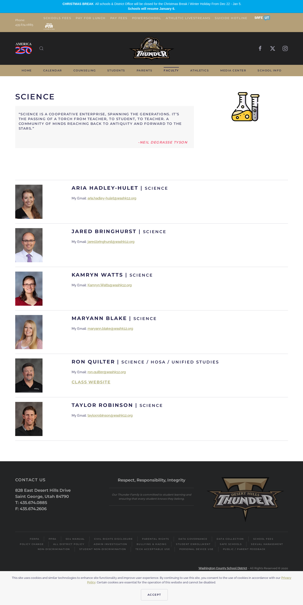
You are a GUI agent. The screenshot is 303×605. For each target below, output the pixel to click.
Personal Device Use (196, 549)
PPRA (52, 538)
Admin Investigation (110, 544)
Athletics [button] (199, 70)
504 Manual (75, 538)
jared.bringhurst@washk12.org (111, 242)
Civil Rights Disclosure (113, 538)
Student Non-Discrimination (102, 549)
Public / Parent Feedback (244, 549)
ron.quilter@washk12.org (107, 372)
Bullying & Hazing (152, 544)
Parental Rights (155, 538)
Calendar (52, 70)
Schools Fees (57, 18)
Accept (154, 594)
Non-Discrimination (54, 549)
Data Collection (230, 538)
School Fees (263, 538)
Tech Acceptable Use (152, 549)
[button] (262, 18)
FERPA (34, 538)
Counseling (84, 70)
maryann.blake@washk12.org (110, 329)
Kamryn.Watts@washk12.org (110, 285)
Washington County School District (222, 568)
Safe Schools (231, 544)
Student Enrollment (193, 544)
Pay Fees (119, 18)
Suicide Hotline (231, 18)
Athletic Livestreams (188, 18)
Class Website (91, 382)
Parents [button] (145, 70)
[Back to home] (151, 48)
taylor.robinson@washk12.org (110, 415)
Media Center (233, 70)
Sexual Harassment (267, 544)
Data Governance (193, 538)
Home (27, 70)
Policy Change (32, 544)
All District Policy (69, 544)
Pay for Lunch (91, 18)
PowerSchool (146, 18)
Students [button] (116, 70)
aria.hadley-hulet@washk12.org (112, 198)
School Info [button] (270, 70)
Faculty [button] (171, 70)
